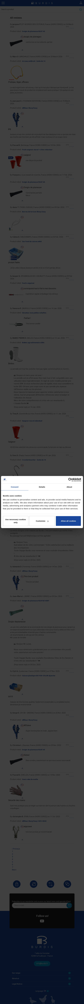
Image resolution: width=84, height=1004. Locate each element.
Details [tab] (42, 487)
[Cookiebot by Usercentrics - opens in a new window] (70, 479)
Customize (42, 521)
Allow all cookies (68, 521)
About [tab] (69, 487)
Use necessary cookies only (15, 521)
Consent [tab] (14, 487)
